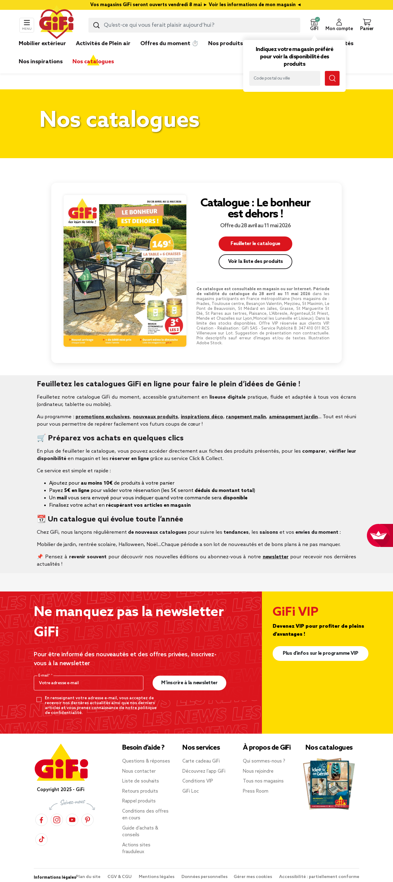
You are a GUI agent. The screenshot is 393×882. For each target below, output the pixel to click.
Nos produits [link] (225, 43)
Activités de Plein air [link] (103, 43)
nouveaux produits (155, 417)
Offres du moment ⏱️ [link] (169, 43)
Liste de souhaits (140, 781)
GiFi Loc (190, 791)
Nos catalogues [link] (93, 61)
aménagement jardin (293, 417)
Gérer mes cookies (253, 877)
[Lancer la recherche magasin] (332, 78)
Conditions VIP (197, 781)
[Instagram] (57, 819)
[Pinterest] (87, 819)
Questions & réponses (146, 761)
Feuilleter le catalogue (255, 244)
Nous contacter (139, 771)
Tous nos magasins (263, 781)
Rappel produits (139, 801)
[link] (225, 52)
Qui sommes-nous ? (264, 761)
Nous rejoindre (258, 771)
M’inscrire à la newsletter (189, 683)
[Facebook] (41, 819)
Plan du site (88, 877)
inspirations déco (202, 417)
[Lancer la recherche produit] (96, 25)
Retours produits (140, 791)
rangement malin (246, 417)
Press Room (255, 791)
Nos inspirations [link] (41, 61)
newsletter (276, 557)
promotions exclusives (103, 417)
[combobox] (194, 25)
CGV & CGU (120, 877)
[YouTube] (72, 819)
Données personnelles (204, 877)
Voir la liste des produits (255, 261)
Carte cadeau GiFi (201, 761)
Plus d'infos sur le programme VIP (320, 653)
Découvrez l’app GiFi (203, 771)
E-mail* (44, 675)
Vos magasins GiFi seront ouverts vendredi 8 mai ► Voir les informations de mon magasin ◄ (196, 5)
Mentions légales (157, 877)
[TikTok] (41, 839)
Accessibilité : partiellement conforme (319, 877)
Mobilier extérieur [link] (42, 43)
